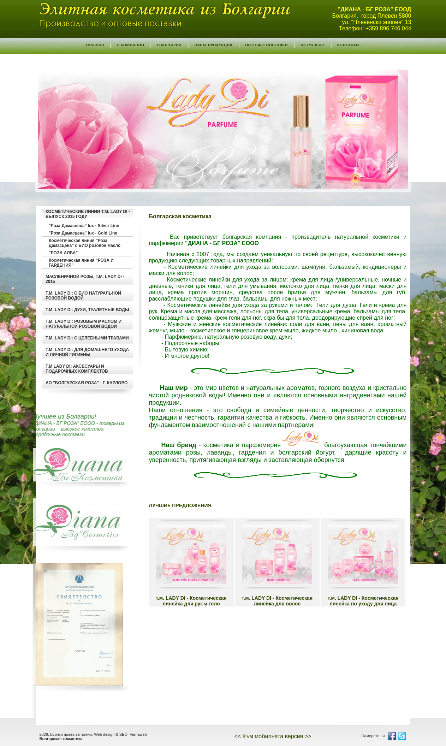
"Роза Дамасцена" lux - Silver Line (84, 225)
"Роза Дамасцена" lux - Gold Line (83, 233)
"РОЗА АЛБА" (63, 252)
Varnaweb (138, 734)
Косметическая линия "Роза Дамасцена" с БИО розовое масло (84, 243)
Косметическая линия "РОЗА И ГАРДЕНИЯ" (81, 263)
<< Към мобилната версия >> (272, 736)
